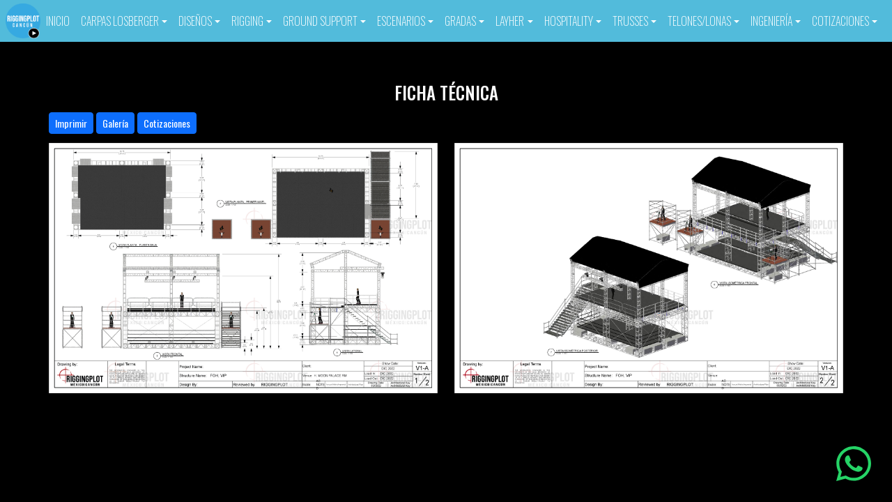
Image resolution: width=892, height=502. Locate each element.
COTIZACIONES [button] (840, 21)
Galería (115, 123)
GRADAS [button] (460, 21)
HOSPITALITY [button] (568, 21)
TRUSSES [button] (630, 21)
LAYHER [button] (509, 21)
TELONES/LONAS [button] (699, 21)
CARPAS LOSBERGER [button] (120, 21)
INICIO (58, 21)
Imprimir (71, 123)
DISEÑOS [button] (195, 21)
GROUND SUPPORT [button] (320, 21)
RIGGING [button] (247, 21)
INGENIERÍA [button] (771, 21)
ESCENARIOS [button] (401, 21)
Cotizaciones (167, 123)
